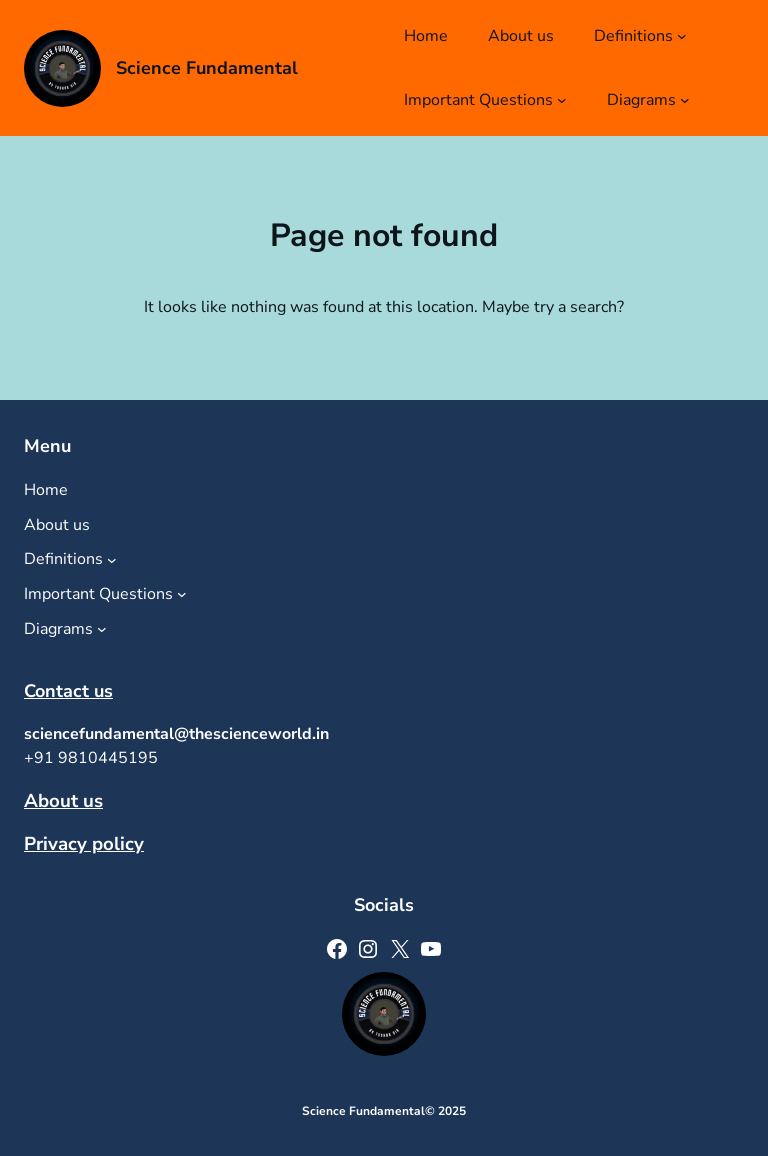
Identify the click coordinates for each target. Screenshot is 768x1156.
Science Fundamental (207, 68)
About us (63, 801)
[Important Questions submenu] (562, 100)
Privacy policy (84, 844)
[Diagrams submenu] (685, 100)
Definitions (633, 36)
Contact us (68, 691)
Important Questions (478, 100)
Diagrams (641, 100)
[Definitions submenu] (682, 36)
